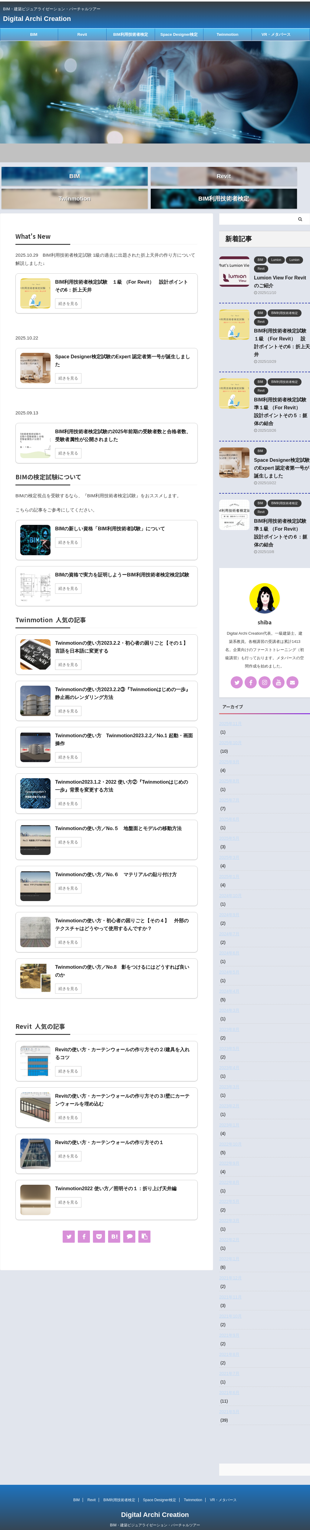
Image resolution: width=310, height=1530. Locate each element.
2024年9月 (229, 903)
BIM (34, 34)
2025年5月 (229, 826)
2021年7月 (229, 1361)
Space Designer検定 (179, 34)
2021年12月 (230, 1266)
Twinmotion (228, 34)
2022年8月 (229, 1170)
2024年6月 (229, 941)
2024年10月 (230, 884)
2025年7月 (229, 788)
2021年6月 (229, 1381)
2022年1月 (229, 1247)
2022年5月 (229, 1189)
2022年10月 (230, 1132)
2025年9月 (229, 750)
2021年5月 (229, 1400)
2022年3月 (229, 1209)
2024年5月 (229, 960)
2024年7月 (229, 922)
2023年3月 (229, 1075)
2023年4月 (229, 1056)
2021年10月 (230, 1304)
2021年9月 (229, 1323)
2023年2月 (229, 1094)
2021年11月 (230, 1285)
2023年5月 (229, 1037)
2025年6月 (229, 807)
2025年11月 (230, 712)
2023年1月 (229, 1113)
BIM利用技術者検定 (130, 34)
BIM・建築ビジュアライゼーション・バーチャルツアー (155, 1513)
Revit (82, 34)
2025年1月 (229, 865)
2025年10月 (230, 731)
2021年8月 (229, 1342)
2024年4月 (229, 979)
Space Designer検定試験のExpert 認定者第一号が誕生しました (282, 456)
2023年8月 (229, 1017)
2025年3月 (229, 845)
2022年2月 (229, 1228)
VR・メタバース (276, 34)
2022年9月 (229, 1151)
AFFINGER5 (191, 1521)
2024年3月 (229, 998)
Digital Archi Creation (37, 18)
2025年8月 (229, 769)
